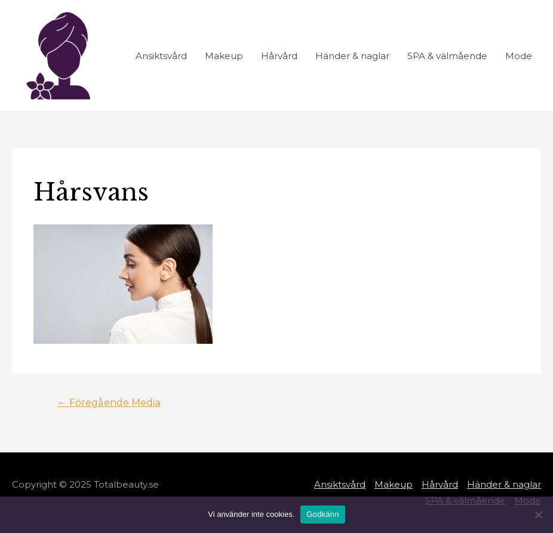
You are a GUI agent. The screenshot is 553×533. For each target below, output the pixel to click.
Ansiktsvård (161, 55)
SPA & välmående (447, 55)
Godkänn (322, 514)
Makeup (224, 55)
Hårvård (279, 55)
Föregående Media (109, 402)
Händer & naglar (352, 55)
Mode (518, 55)
